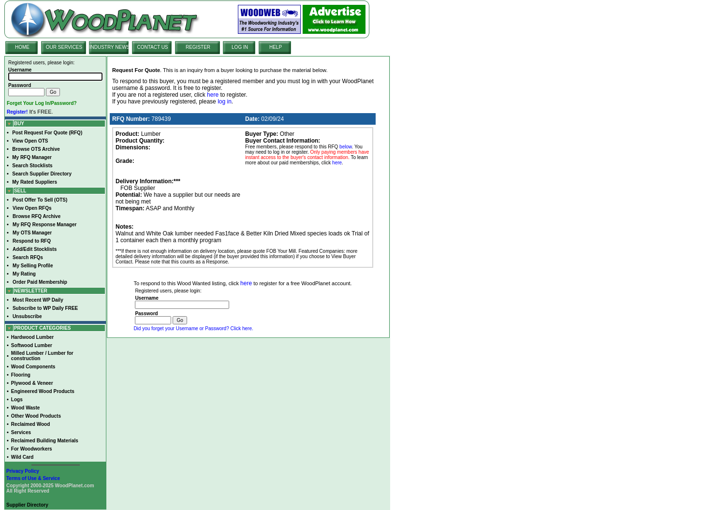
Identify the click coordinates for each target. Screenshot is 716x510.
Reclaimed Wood (30, 424)
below (345, 146)
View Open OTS (30, 141)
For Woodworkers (31, 449)
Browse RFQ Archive (36, 216)
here (213, 94)
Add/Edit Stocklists (35, 249)
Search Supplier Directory (42, 173)
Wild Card (22, 457)
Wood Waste (25, 407)
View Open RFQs (32, 208)
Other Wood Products (36, 416)
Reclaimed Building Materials (44, 440)
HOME (22, 47)
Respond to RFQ (32, 241)
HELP (275, 47)
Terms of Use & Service (33, 478)
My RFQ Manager (32, 157)
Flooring (20, 375)
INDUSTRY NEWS (109, 47)
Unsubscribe (27, 316)
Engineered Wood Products (42, 391)
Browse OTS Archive (36, 149)
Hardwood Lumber (32, 337)
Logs (17, 399)
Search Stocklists (32, 165)
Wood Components (33, 366)
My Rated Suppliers (34, 182)
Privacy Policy (22, 471)
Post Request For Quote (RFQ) (47, 132)
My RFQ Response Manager (44, 224)
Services (21, 432)
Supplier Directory (27, 505)
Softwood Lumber (31, 345)
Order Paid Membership (40, 282)
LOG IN (240, 47)
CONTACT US (152, 47)
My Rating (24, 274)
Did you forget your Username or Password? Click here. (193, 328)
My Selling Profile (33, 265)
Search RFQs (28, 257)
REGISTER (198, 47)
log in (225, 101)
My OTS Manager (32, 232)
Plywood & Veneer (32, 383)
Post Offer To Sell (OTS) (40, 200)
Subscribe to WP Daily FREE (45, 308)
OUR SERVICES (64, 47)
